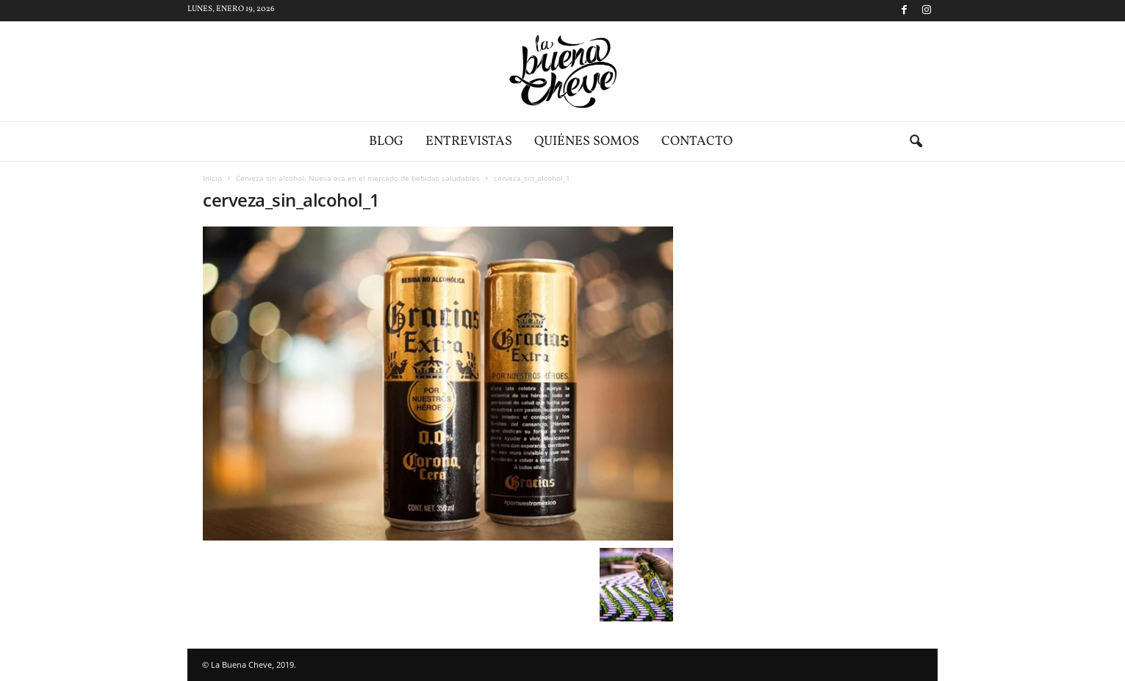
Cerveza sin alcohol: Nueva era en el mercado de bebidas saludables (358, 178)
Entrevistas (468, 141)
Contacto (697, 141)
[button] (915, 142)
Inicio (212, 178)
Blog (386, 141)
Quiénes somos (586, 141)
